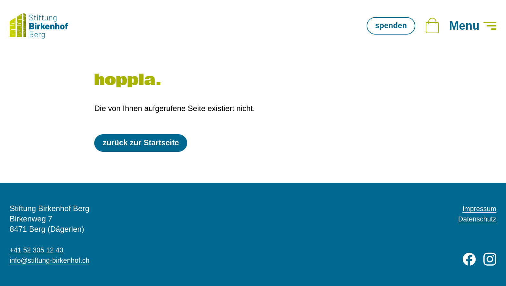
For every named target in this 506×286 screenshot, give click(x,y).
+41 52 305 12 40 (40, 249)
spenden (391, 25)
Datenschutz (474, 218)
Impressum (477, 208)
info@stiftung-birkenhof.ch (55, 260)
